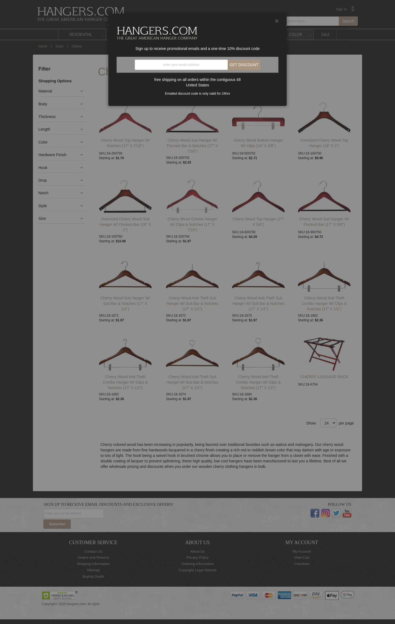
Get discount (244, 65)
